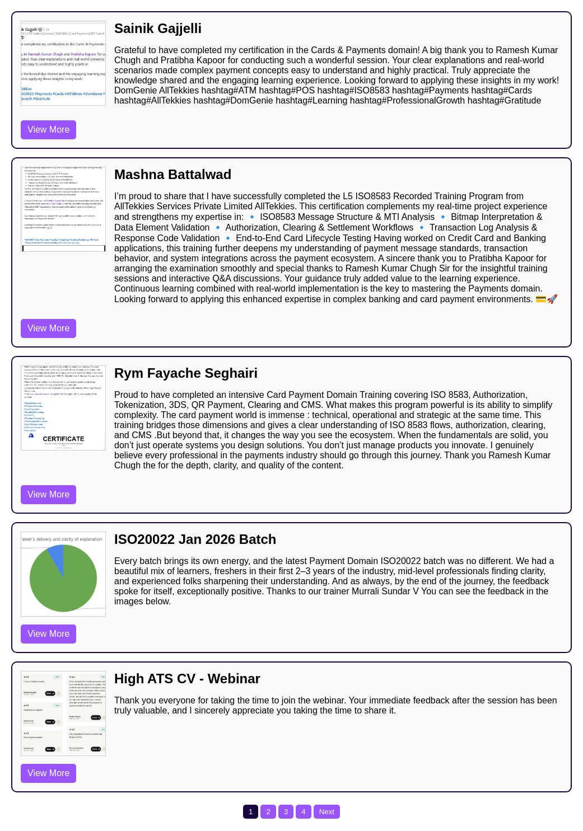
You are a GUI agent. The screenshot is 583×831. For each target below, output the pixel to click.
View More (48, 129)
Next (326, 811)
